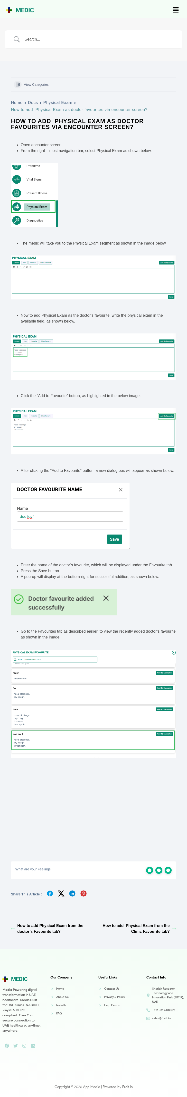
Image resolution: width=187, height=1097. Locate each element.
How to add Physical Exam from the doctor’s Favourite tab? (47, 929)
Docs (33, 102)
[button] (176, 10)
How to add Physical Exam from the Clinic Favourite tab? (139, 929)
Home (17, 102)
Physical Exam (57, 102)
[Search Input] (99, 39)
